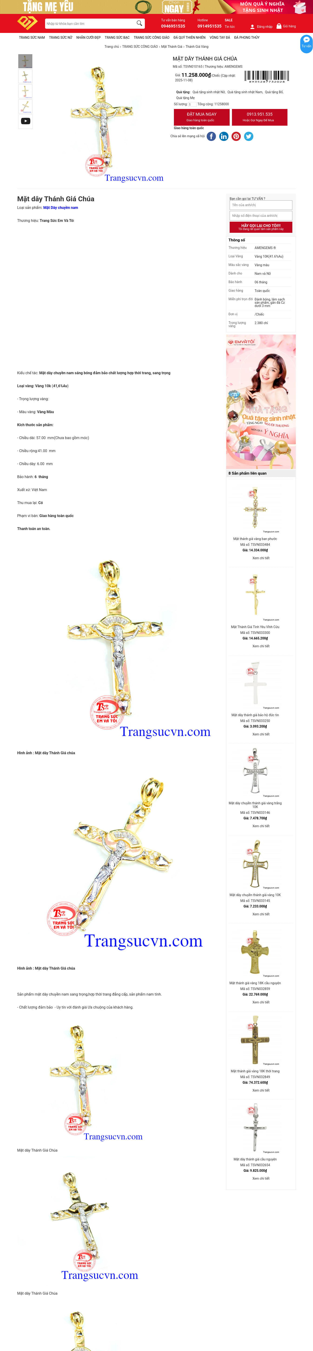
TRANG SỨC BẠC (117, 37)
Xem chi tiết (261, 558)
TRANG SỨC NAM (32, 37)
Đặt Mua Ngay (202, 117)
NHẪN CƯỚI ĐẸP (88, 37)
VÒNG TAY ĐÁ (220, 37)
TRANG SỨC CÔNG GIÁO (152, 37)
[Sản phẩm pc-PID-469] (261, 402)
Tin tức (230, 27)
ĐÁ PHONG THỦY (247, 37)
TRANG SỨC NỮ (60, 37)
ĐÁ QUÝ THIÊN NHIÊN (189, 37)
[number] (192, 104)
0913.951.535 (260, 117)
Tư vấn (306, 46)
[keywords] (87, 23)
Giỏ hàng (286, 26)
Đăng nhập (261, 27)
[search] (140, 23)
